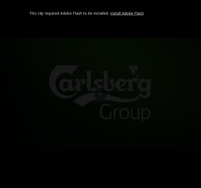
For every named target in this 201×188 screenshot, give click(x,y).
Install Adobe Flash (127, 13)
